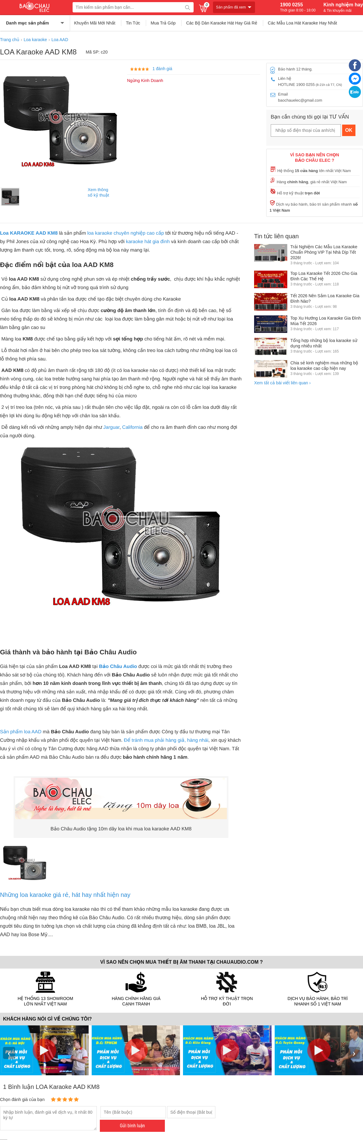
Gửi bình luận (132, 1126)
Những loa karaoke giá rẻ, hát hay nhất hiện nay (65, 894)
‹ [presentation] (9, 1053)
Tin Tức (133, 23)
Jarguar (111, 427)
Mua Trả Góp (163, 23)
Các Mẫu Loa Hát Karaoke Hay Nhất (302, 23)
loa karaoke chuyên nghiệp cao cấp (125, 233)
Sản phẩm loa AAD (20, 731)
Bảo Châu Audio (118, 666)
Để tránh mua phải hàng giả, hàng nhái (166, 740)
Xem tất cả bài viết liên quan (282, 382)
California (132, 427)
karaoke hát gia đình (148, 241)
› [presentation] (354, 1053)
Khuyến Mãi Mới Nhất (94, 23)
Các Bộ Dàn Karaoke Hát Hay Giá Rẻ (221, 23)
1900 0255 (298, 7)
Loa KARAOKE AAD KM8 (29, 233)
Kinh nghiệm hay (343, 7)
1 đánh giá (162, 68)
